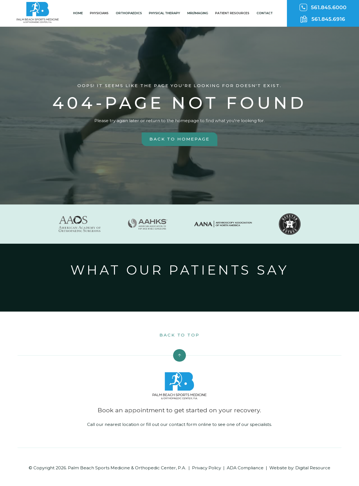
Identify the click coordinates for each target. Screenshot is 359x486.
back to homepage (179, 139)
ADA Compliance (245, 467)
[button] (99, 13)
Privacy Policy (206, 467)
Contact (265, 13)
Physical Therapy (164, 13)
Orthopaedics (129, 13)
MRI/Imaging (197, 13)
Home (78, 13)
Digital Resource (312, 467)
